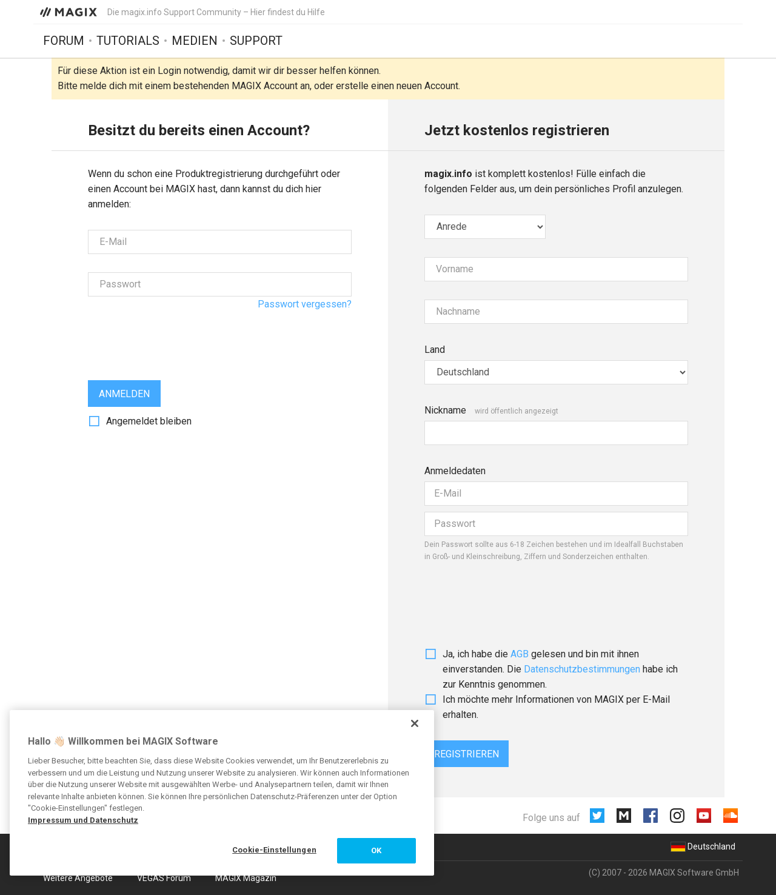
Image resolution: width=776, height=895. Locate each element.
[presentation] (180, 338)
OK (376, 850)
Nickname (445, 410)
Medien (195, 40)
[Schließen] (414, 723)
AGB (519, 654)
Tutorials (127, 40)
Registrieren (466, 754)
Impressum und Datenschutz (83, 820)
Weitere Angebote (78, 878)
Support (256, 40)
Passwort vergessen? (305, 304)
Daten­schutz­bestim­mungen (582, 669)
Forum (63, 40)
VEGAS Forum (164, 878)
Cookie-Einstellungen (274, 849)
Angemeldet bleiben (149, 421)
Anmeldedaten (455, 471)
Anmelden (124, 394)
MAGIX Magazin (245, 878)
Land (434, 349)
